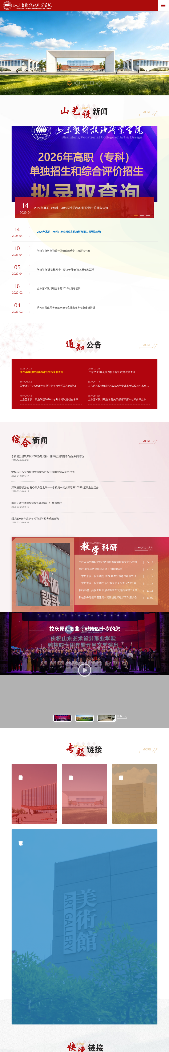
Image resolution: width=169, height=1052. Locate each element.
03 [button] (84, 86)
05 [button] (99, 83)
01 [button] (69, 83)
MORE (146, 112)
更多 (119, 633)
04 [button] (91, 83)
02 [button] (77, 83)
